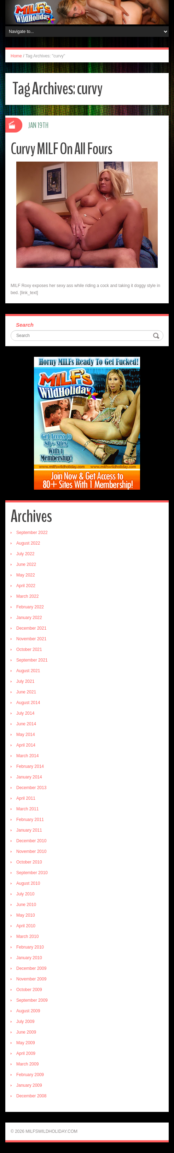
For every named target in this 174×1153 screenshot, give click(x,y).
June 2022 (26, 564)
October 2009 (29, 989)
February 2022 (30, 606)
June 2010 (26, 904)
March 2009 (27, 1064)
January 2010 (29, 957)
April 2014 (25, 745)
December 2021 (31, 628)
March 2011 (27, 808)
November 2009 (31, 979)
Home (16, 56)
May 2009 (25, 1042)
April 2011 (25, 798)
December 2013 (31, 787)
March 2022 (27, 596)
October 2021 (29, 649)
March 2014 (27, 755)
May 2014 (25, 734)
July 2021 (25, 681)
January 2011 (29, 830)
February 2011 (30, 819)
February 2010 (30, 947)
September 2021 (32, 660)
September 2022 (32, 532)
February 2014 (30, 766)
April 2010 (25, 925)
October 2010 (29, 862)
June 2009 (26, 1032)
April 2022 (25, 585)
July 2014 (25, 713)
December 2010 (31, 840)
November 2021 (31, 638)
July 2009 (25, 1021)
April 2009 (25, 1053)
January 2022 (29, 617)
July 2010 (25, 894)
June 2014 (26, 723)
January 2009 (29, 1085)
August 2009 (28, 1010)
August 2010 (28, 883)
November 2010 (31, 851)
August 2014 (28, 702)
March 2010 (27, 936)
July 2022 (25, 553)
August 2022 (28, 543)
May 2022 (25, 575)
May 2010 (25, 915)
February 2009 (30, 1074)
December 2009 (31, 968)
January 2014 (29, 777)
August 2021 (28, 670)
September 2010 (32, 872)
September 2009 (32, 1000)
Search (25, 325)
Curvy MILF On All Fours (61, 149)
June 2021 (26, 692)
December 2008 (31, 1095)
